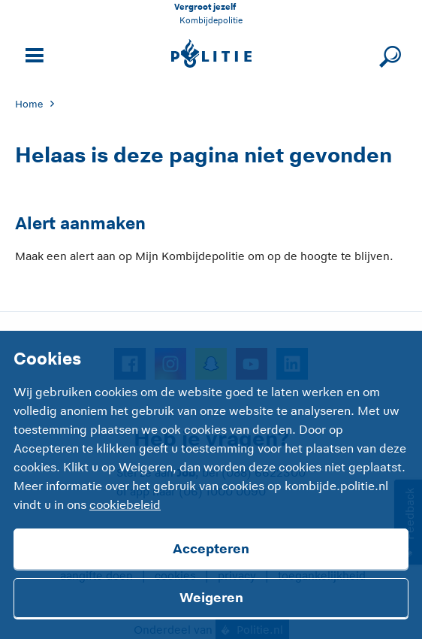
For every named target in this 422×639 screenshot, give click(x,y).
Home (29, 104)
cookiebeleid (125, 505)
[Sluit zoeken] (388, 53)
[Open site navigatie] (32, 53)
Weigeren (211, 597)
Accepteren (211, 549)
